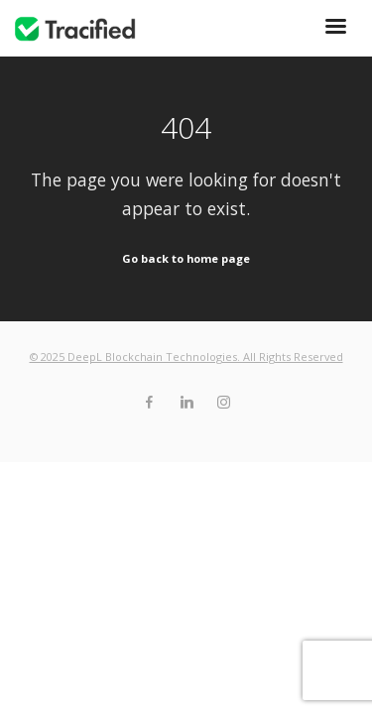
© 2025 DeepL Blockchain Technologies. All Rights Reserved (186, 356)
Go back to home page (186, 258)
